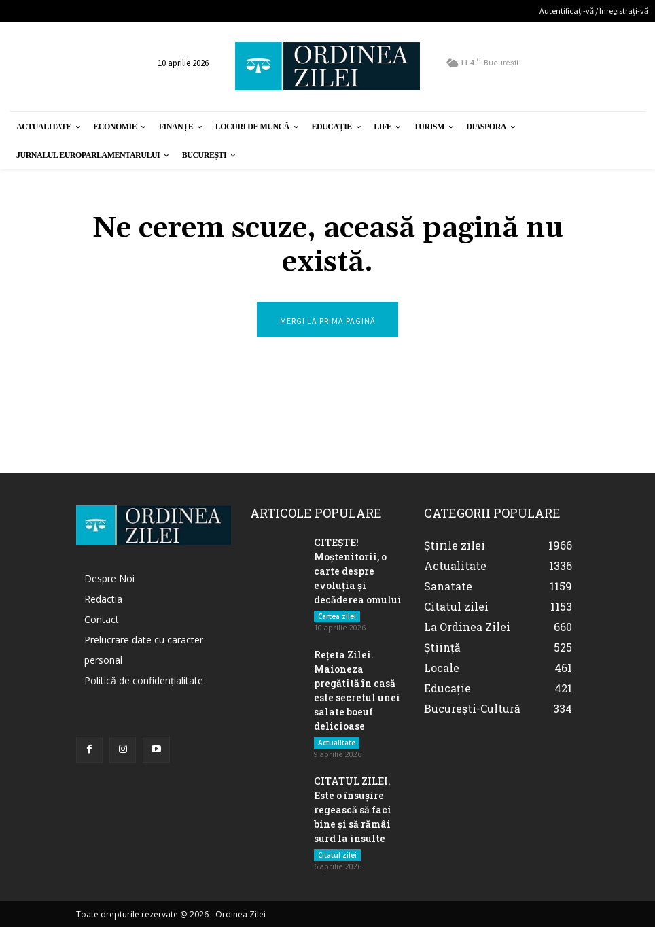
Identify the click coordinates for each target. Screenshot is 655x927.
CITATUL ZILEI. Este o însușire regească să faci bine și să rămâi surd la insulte (352, 810)
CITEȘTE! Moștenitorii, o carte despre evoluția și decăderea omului (358, 571)
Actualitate (336, 742)
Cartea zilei (337, 616)
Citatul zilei (337, 855)
